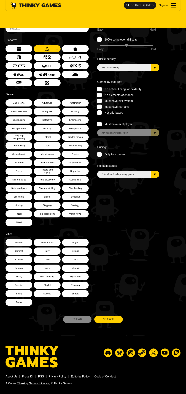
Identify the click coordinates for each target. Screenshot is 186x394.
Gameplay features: (109, 81)
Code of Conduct (105, 376)
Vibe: (9, 233)
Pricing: (102, 147)
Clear (77, 319)
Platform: (11, 40)
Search (108, 319)
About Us (11, 376)
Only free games (114, 154)
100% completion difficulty (120, 39)
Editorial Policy (80, 376)
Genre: (10, 94)
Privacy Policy (57, 376)
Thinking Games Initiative (33, 383)
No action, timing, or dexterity (122, 89)
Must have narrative (117, 106)
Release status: (107, 165)
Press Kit (27, 376)
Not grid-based (113, 112)
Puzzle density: (106, 58)
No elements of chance (119, 95)
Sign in (163, 5)
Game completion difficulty (121, 20)
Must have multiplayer (118, 124)
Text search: (13, 20)
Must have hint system (118, 100)
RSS (41, 376)
